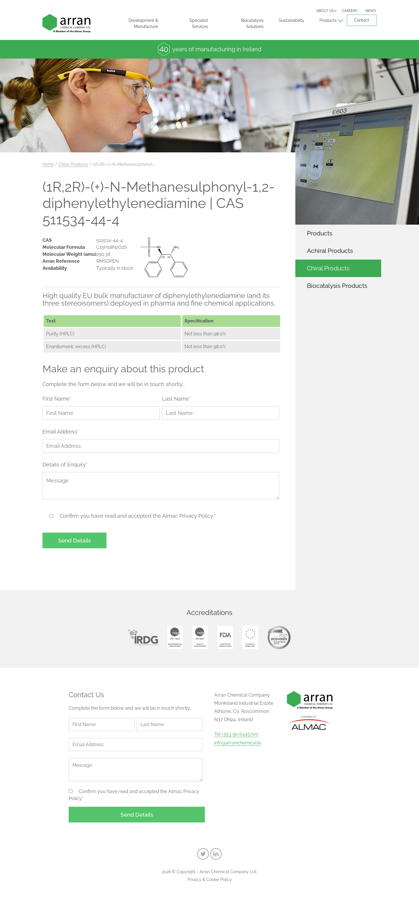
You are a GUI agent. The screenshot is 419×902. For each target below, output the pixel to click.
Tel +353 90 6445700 (236, 734)
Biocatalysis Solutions (252, 23)
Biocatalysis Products (337, 285)
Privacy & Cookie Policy (209, 879)
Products (328, 20)
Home (48, 164)
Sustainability (291, 20)
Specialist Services (198, 23)
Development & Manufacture (143, 23)
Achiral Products (330, 250)
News (370, 11)
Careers (349, 11)
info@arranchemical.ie (237, 743)
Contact (361, 20)
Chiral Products (73, 164)
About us (325, 11)
